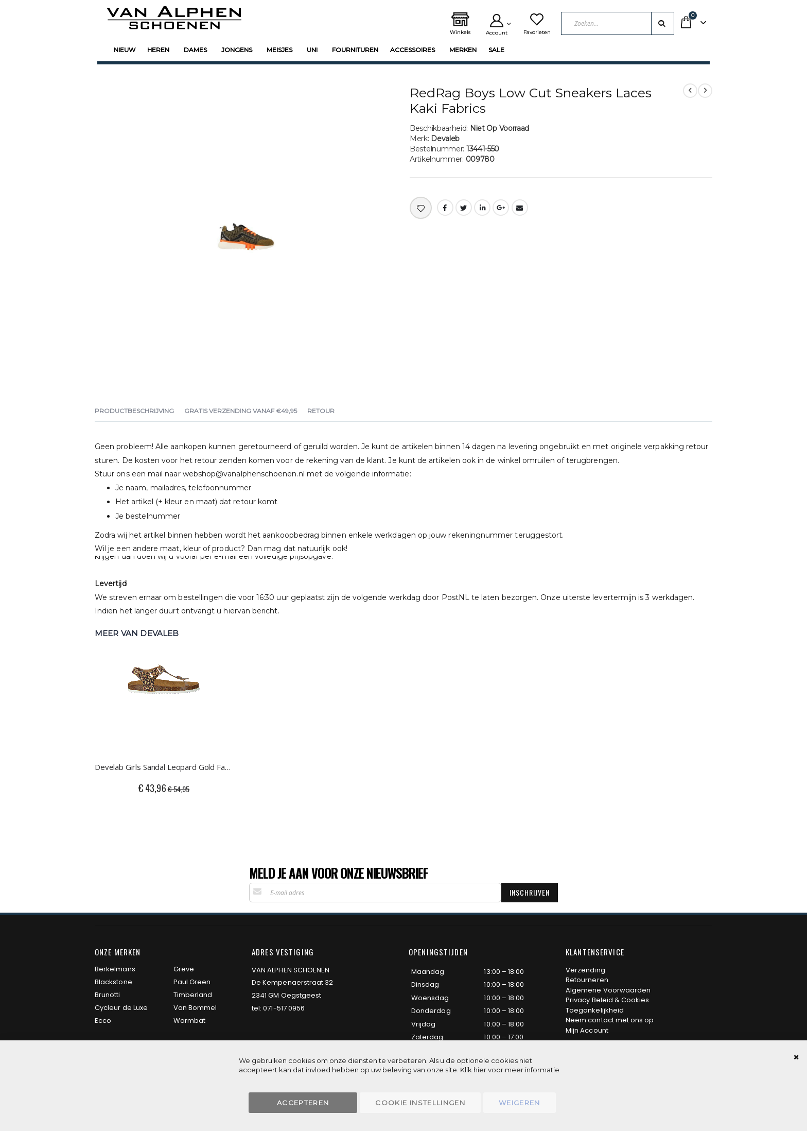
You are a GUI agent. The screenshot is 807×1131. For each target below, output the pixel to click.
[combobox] (617, 23)
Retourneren (587, 980)
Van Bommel (195, 1008)
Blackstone (113, 982)
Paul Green (192, 982)
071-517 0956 (284, 1008)
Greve (183, 969)
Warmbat (189, 1020)
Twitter (463, 207)
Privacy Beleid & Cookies (608, 1000)
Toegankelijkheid (595, 1010)
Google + (501, 207)
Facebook (445, 207)
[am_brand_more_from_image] (164, 697)
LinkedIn (482, 207)
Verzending (585, 970)
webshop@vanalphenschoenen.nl (244, 473)
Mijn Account (587, 1030)
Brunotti (107, 995)
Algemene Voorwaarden (608, 990)
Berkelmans (115, 969)
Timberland (193, 995)
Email (520, 207)
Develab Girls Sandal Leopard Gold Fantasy (164, 767)
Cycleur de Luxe (121, 1008)
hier (479, 1070)
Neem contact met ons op (610, 1020)
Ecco (103, 1020)
